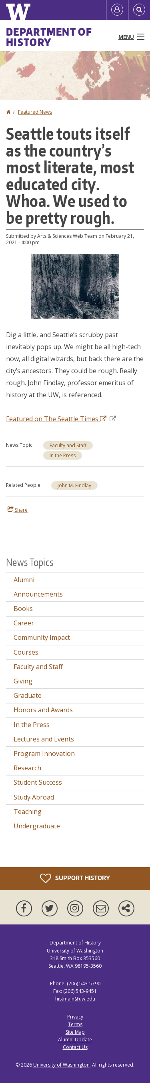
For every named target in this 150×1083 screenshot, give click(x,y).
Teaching (28, 811)
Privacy (75, 1016)
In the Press (63, 455)
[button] (75, 285)
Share (18, 509)
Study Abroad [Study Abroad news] (34, 797)
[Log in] (117, 10)
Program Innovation (44, 753)
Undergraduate (37, 826)
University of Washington (61, 1064)
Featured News (35, 112)
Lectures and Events (44, 739)
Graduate (28, 695)
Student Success (38, 782)
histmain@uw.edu (75, 998)
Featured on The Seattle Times (61, 418)
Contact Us (75, 1047)
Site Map (75, 1032)
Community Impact (42, 637)
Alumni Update (75, 1039)
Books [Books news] (23, 608)
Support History (75, 878)
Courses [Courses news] (26, 652)
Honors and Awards (43, 709)
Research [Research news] (27, 768)
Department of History (49, 36)
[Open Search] (139, 10)
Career (24, 623)
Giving (23, 681)
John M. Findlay (74, 485)
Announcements (38, 594)
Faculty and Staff (68, 445)
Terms (75, 1024)
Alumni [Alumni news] (24, 579)
